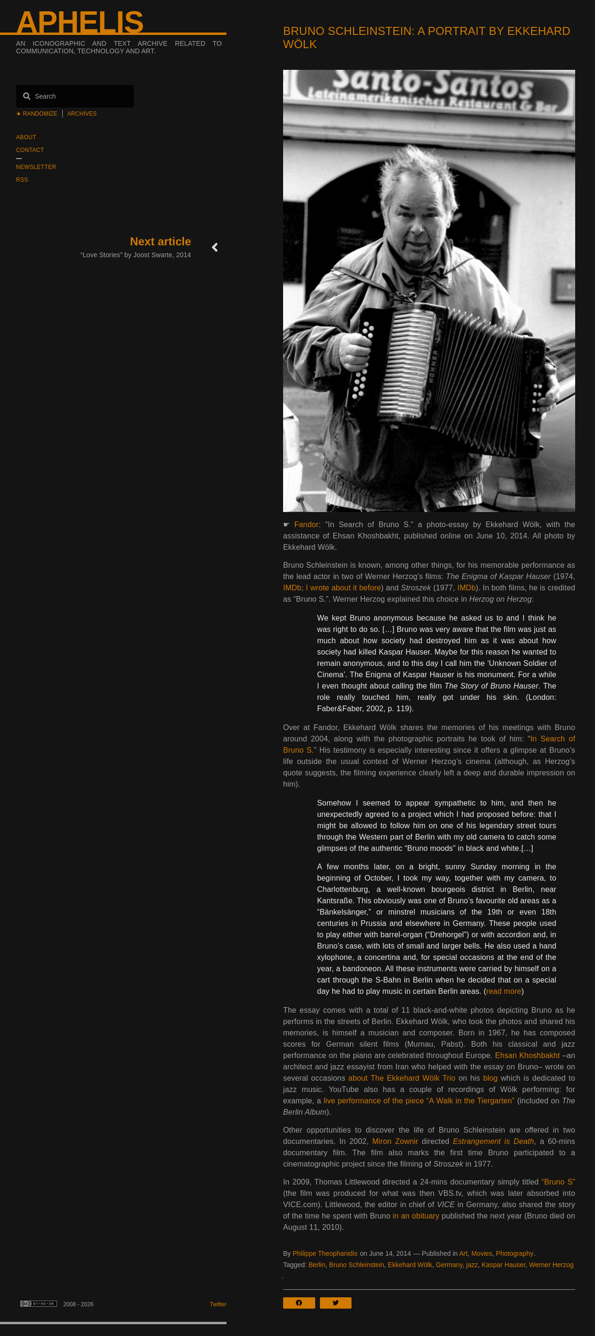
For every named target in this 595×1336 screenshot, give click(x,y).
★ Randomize (37, 113)
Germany (449, 1265)
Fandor (306, 525)
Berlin (317, 1265)
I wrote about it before (343, 588)
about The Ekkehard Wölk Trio (401, 1078)
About (26, 137)
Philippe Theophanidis (325, 1253)
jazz (472, 1265)
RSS (22, 179)
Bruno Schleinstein (356, 1265)
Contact (30, 150)
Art (463, 1253)
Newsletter (36, 167)
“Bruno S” (558, 1182)
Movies (481, 1253)
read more (503, 991)
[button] (301, 1303)
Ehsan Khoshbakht (527, 1055)
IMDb (292, 588)
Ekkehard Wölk (410, 1265)
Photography (514, 1253)
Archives (82, 113)
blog (490, 1078)
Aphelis (79, 22)
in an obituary (416, 1216)
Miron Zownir (395, 1141)
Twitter (218, 1304)
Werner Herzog (551, 1265)
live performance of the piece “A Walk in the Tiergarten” (419, 1101)
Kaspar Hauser (504, 1265)
